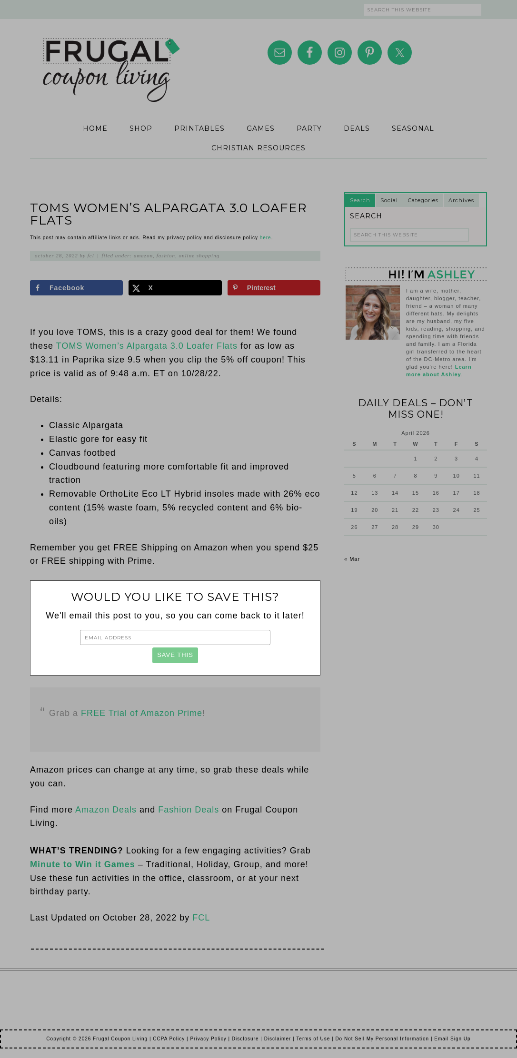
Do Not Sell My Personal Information (382, 1038)
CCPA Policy (169, 1038)
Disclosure (245, 1038)
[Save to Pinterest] (274, 287)
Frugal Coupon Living (111, 58)
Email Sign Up (452, 1038)
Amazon (143, 255)
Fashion (166, 255)
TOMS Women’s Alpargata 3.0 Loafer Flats (147, 346)
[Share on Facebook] (76, 287)
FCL (201, 917)
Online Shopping (199, 255)
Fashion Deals (188, 809)
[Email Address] (175, 637)
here (265, 237)
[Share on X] (175, 287)
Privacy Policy (208, 1038)
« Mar (352, 559)
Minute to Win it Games (82, 864)
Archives (461, 200)
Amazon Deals (106, 809)
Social (389, 200)
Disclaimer (277, 1038)
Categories (423, 200)
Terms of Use (313, 1038)
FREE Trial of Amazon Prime (141, 713)
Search (360, 200)
